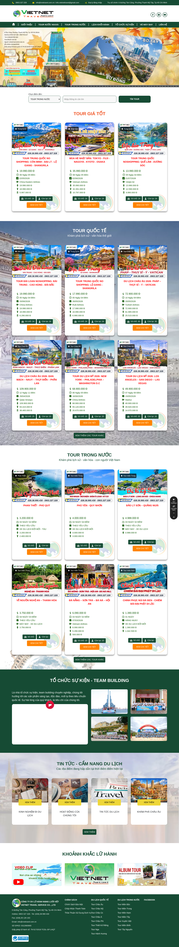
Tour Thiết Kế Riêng (99, 925)
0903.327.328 (21, 3)
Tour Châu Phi (97, 921)
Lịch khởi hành (100, 24)
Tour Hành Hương (99, 934)
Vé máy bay (146, 24)
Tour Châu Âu (127, 252)
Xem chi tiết (36, 205)
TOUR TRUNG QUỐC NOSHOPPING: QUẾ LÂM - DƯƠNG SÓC (142, 162)
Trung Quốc (20, 129)
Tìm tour (134, 99)
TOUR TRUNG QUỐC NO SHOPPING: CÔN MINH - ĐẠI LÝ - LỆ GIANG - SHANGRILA (36, 162)
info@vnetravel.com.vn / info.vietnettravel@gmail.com (57, 3)
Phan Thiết (20, 476)
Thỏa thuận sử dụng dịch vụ (78, 913)
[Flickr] (159, 14)
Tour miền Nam (128, 571)
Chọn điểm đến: (35, 94)
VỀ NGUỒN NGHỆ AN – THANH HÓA (37, 600)
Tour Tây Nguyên (125, 929)
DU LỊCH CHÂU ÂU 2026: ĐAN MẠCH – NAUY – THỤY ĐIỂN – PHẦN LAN (37, 380)
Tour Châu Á (96, 917)
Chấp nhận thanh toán (75, 908)
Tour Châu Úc (97, 913)
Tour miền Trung (75, 476)
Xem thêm (30, 802)
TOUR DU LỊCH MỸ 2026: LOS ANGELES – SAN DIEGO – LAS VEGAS (142, 380)
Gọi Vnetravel (174, 502)
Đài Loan (19, 252)
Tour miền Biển (124, 925)
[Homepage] (15, 24)
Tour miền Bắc (124, 904)
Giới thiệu (26, 24)
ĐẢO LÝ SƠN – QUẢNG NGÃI (142, 505)
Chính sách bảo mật (74, 904)
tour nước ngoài (48, 24)
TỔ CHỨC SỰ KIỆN (124, 24)
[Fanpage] (153, 14)
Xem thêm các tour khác (89, 435)
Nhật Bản (73, 129)
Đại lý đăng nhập (93, 3)
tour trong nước (75, 24)
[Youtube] (165, 14)
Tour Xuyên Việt (124, 921)
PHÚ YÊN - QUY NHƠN (89, 505)
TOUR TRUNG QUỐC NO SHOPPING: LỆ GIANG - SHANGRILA (89, 285)
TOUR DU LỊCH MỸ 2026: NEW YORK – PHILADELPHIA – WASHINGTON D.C (89, 380)
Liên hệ (163, 24)
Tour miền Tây (124, 917)
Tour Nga (95, 929)
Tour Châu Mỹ (74, 346)
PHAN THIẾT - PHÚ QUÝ (36, 505)
